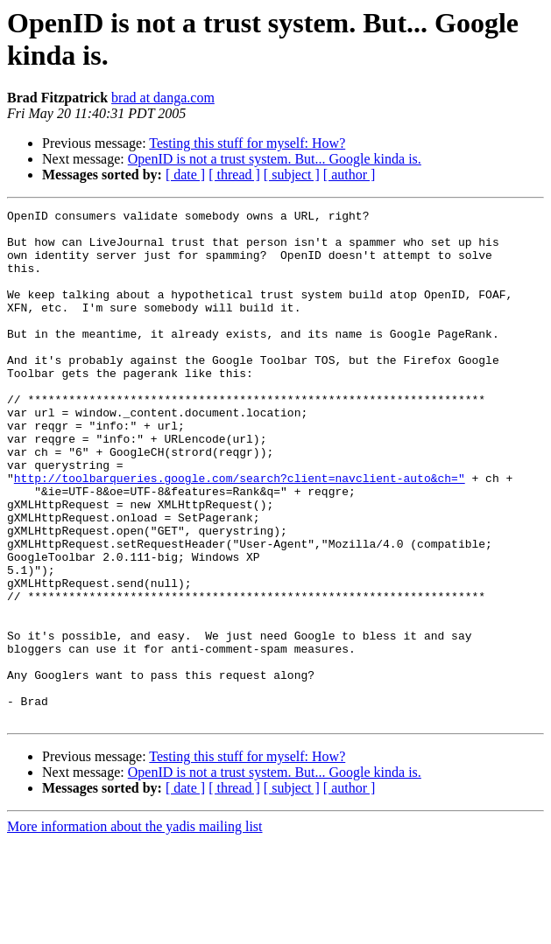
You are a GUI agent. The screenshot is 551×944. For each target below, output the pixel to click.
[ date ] (185, 174)
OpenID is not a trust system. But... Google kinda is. (274, 158)
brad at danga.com (163, 97)
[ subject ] (292, 174)
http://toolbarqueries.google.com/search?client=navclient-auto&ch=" (239, 533)
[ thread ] (234, 174)
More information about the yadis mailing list (135, 928)
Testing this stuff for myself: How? (247, 143)
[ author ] (349, 174)
